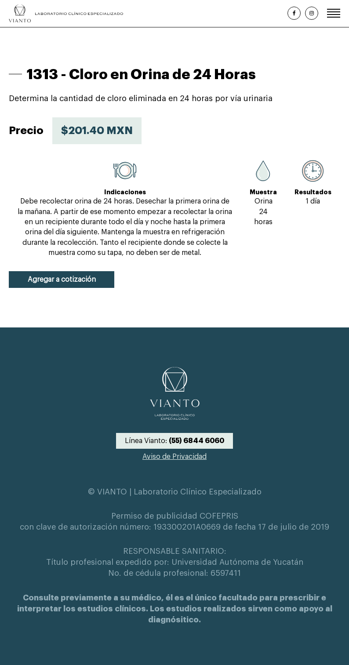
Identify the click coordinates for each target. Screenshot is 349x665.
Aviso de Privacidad (174, 456)
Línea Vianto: (174, 440)
